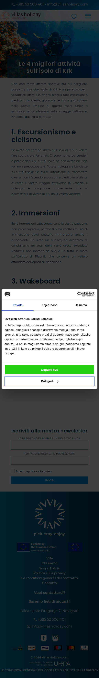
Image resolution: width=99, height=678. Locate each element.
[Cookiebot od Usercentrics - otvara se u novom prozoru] (77, 294)
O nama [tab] (81, 305)
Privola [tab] (18, 305)
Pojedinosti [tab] (49, 305)
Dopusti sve (49, 369)
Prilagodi (49, 381)
